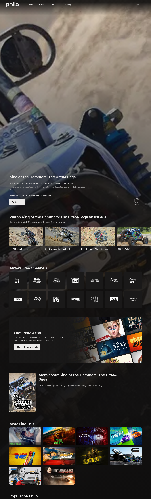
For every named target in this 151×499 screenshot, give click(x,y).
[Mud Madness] (59, 436)
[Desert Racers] (25, 436)
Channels (55, 4)
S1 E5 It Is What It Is (125, 249)
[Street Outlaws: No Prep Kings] (59, 476)
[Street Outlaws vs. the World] (25, 456)
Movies (42, 4)
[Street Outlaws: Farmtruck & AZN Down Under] (59, 456)
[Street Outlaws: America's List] (92, 436)
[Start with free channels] (75, 340)
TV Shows (29, 4)
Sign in (140, 5)
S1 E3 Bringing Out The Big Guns (59, 249)
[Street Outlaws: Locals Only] (126, 436)
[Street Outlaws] (92, 456)
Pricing (68, 4)
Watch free (17, 202)
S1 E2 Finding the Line (18, 249)
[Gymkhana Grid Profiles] (126, 456)
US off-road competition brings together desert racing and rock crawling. (41, 183)
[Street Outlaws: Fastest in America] (25, 476)
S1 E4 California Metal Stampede (95, 249)
